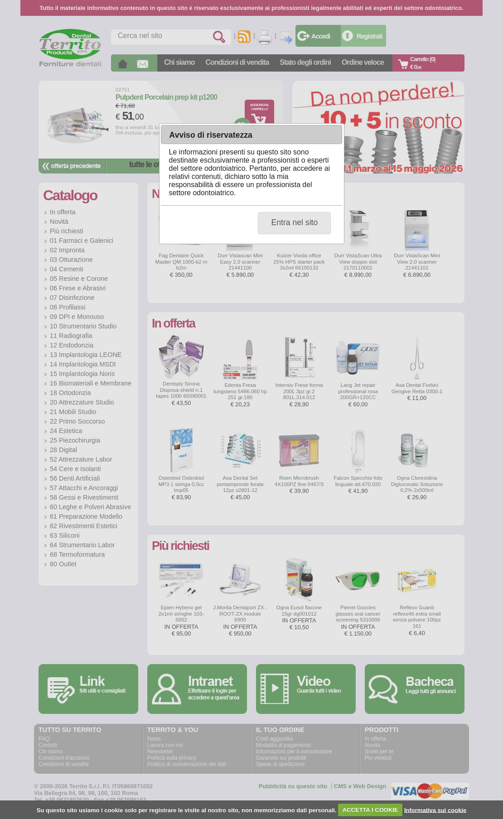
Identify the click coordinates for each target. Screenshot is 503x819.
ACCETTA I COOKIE (370, 809)
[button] (294, 223)
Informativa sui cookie (435, 809)
